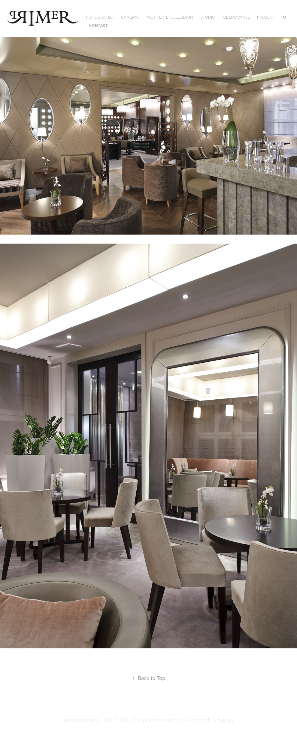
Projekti (266, 17)
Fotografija (100, 17)
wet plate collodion (170, 17)
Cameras (130, 17)
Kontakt (98, 26)
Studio (207, 17)
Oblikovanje (236, 17)
